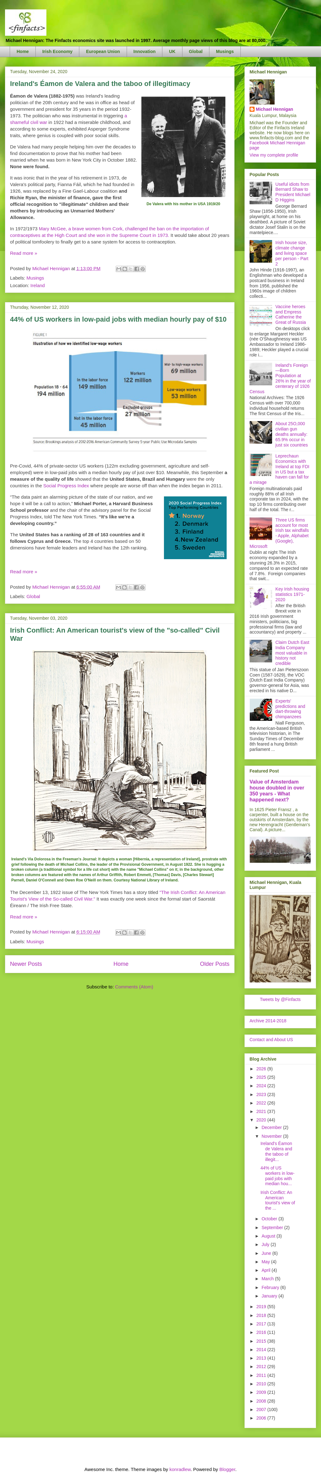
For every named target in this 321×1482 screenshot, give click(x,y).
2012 (261, 1366)
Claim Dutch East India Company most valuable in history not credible (292, 653)
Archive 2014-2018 (268, 1020)
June (266, 1253)
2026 (261, 1068)
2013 (261, 1358)
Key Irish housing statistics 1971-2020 (292, 594)
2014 (261, 1349)
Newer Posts (26, 964)
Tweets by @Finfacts (280, 999)
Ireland (37, 285)
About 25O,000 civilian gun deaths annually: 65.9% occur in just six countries (292, 434)
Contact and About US (271, 1039)
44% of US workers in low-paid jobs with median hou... (277, 1175)
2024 (261, 1085)
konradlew (180, 1469)
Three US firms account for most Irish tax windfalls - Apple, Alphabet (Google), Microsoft (279, 533)
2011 (261, 1375)
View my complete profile (274, 155)
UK (172, 51)
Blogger (227, 1469)
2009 (261, 1392)
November (272, 1136)
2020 (261, 1119)
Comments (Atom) (134, 986)
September (272, 1227)
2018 (261, 1315)
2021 (261, 1111)
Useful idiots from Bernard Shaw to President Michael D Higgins (293, 192)
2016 (261, 1332)
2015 (261, 1341)
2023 (261, 1094)
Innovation (145, 51)
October (269, 1218)
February (270, 1287)
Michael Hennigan (274, 109)
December (272, 1127)
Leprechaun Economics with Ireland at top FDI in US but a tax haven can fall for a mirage (279, 469)
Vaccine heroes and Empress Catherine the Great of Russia (291, 314)
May (266, 1261)
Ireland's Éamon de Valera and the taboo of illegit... (276, 1151)
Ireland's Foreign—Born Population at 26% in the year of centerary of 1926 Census (280, 378)
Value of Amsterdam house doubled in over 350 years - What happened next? (277, 790)
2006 (261, 1417)
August (268, 1236)
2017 (261, 1323)
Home (23, 51)
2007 (261, 1409)
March (268, 1278)
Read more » (23, 253)
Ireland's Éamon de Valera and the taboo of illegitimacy (100, 84)
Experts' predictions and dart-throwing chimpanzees (290, 708)
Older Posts (214, 964)
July (266, 1244)
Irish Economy (57, 51)
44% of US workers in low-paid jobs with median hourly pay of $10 (118, 319)
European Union (103, 51)
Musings (225, 51)
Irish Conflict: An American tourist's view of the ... (277, 1200)
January (269, 1295)
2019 (261, 1306)
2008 (261, 1401)
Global (196, 51)
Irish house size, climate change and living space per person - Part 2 (292, 253)
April (266, 1270)
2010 (261, 1383)
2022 (261, 1102)
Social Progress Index (66, 485)
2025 (261, 1077)
